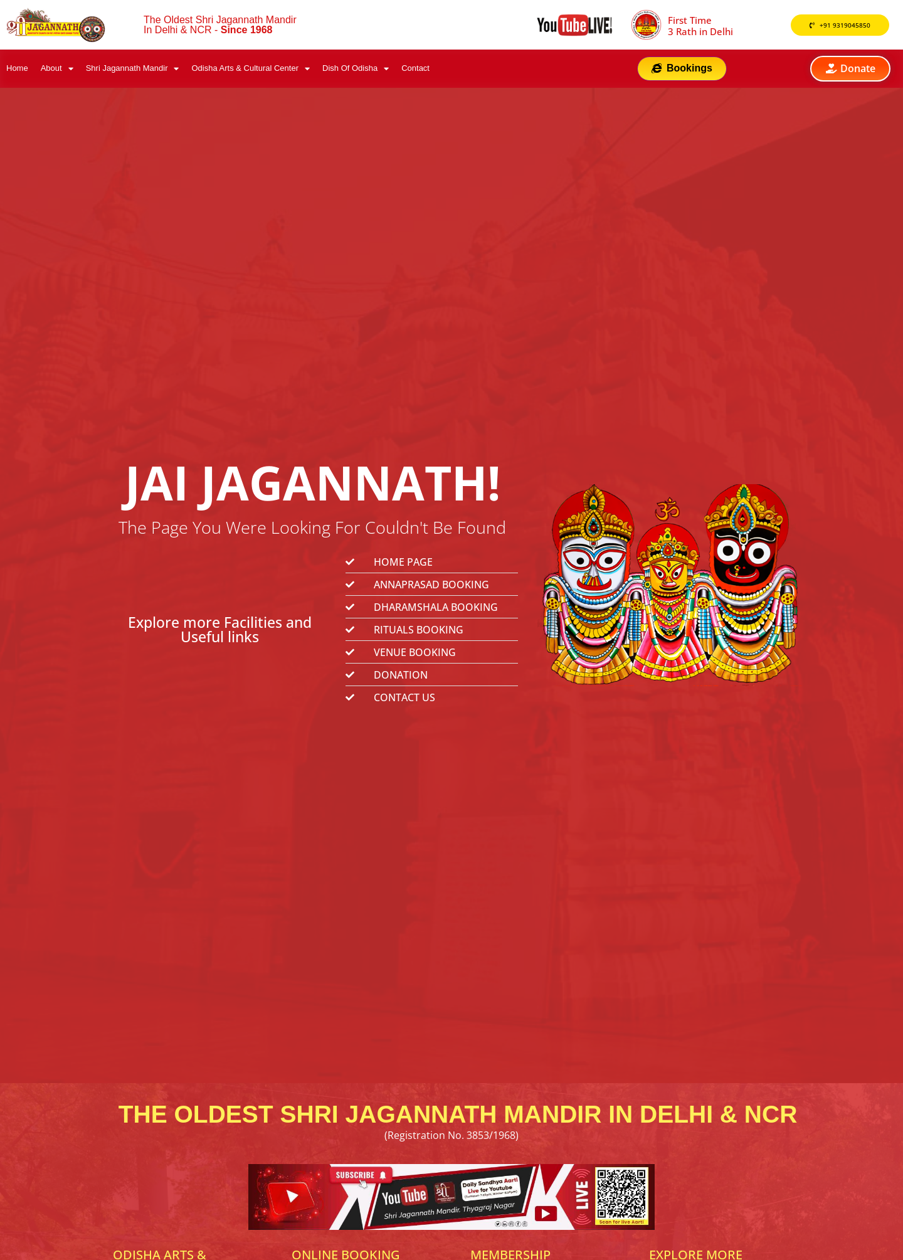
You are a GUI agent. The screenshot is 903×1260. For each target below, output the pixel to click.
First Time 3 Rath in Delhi (700, 26)
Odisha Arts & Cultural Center (250, 70)
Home (17, 70)
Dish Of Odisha (355, 70)
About (57, 70)
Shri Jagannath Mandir (132, 70)
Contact (415, 70)
